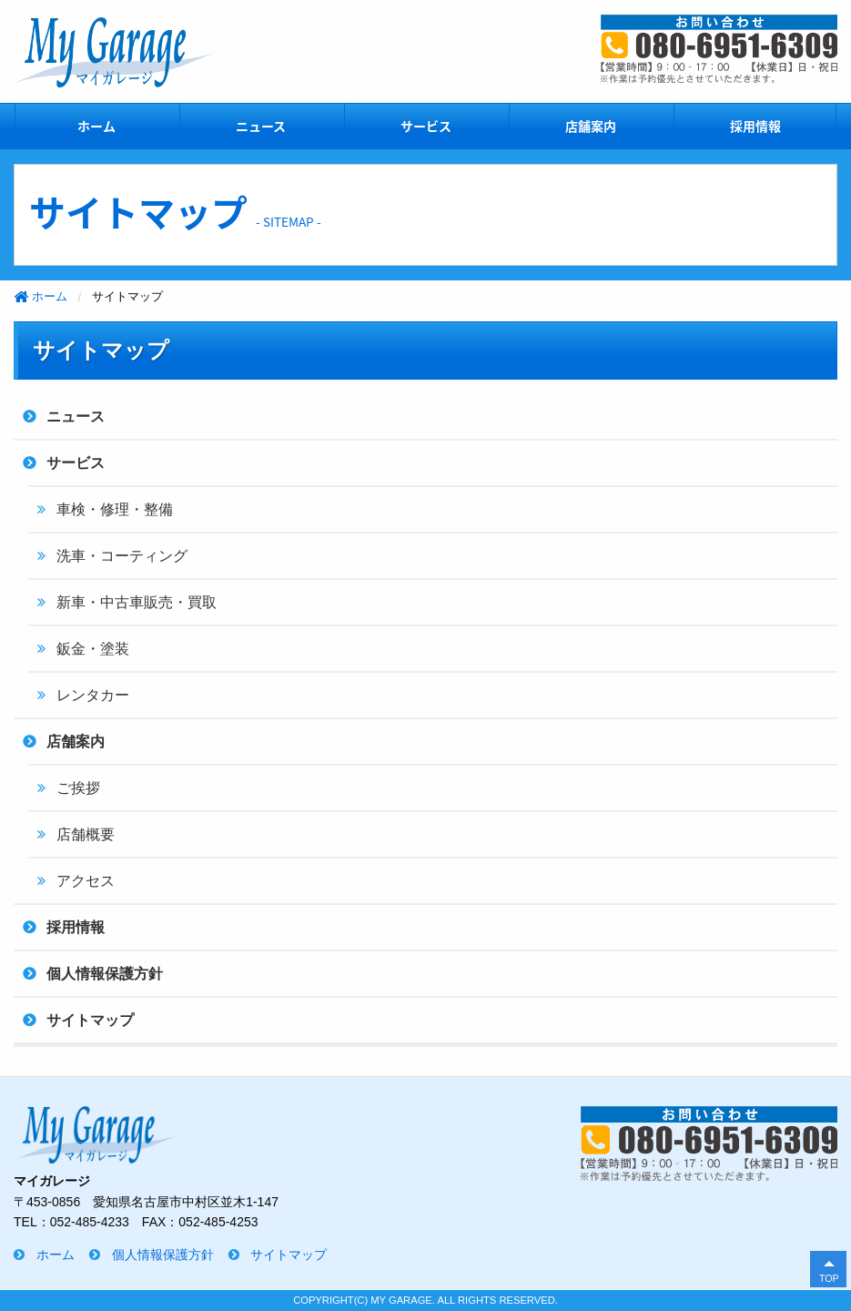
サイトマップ (90, 1020)
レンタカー (92, 695)
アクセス (85, 881)
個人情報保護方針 (104, 973)
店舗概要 (85, 834)
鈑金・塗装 (92, 648)
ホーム (96, 126)
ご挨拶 (78, 788)
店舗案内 (590, 126)
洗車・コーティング (121, 556)
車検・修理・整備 (114, 509)
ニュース (261, 126)
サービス (425, 126)
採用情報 (755, 126)
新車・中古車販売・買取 (136, 602)
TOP (829, 1278)
